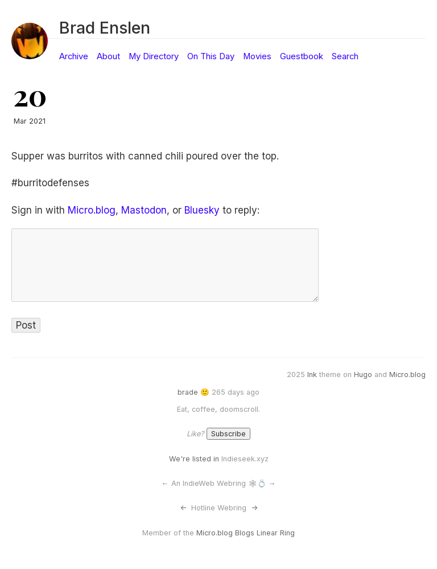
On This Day (210, 56)
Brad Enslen (104, 28)
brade (188, 392)
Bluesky (202, 210)
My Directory (154, 56)
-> (254, 507)
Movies (257, 56)
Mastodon (144, 210)
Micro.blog (92, 210)
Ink (312, 374)
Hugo (363, 374)
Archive (73, 56)
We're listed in (194, 459)
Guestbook (301, 56)
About (108, 56)
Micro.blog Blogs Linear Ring (245, 533)
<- (183, 507)
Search (345, 56)
